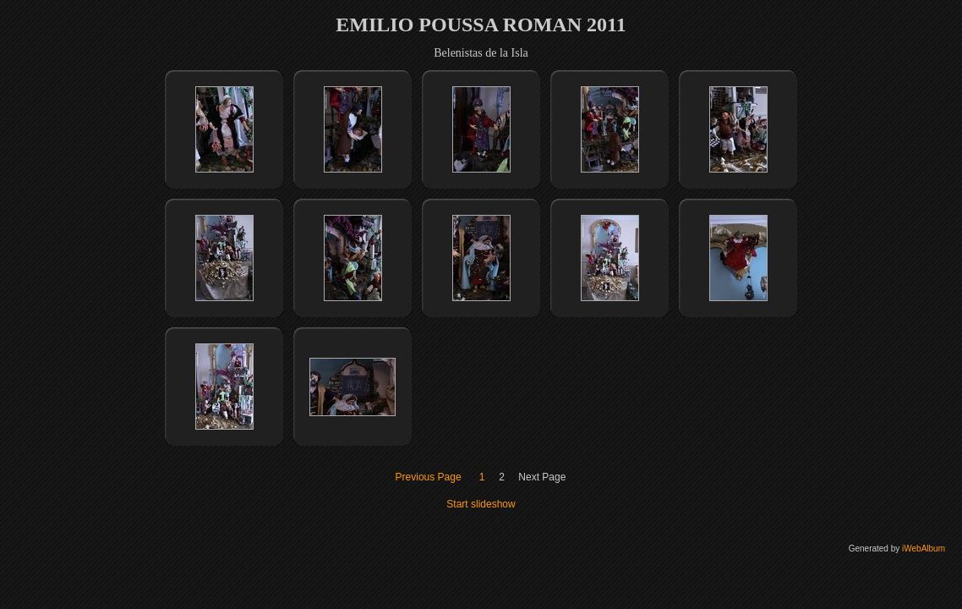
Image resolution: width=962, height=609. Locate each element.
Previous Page (429, 477)
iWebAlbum (923, 548)
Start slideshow (480, 504)
